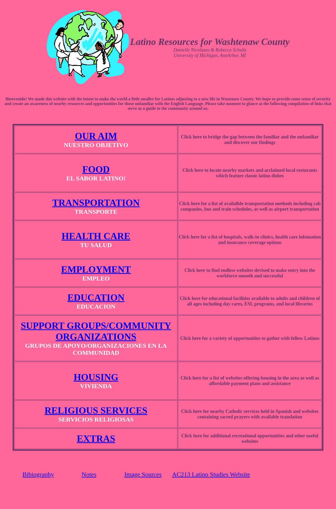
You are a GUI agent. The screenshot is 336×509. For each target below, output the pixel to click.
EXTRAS (96, 438)
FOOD (96, 169)
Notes (89, 474)
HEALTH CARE (96, 236)
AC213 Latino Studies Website (211, 474)
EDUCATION (95, 297)
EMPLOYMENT (96, 269)
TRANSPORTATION (96, 203)
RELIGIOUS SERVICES (96, 410)
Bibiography (38, 474)
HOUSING (96, 377)
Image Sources (143, 474)
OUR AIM (96, 136)
